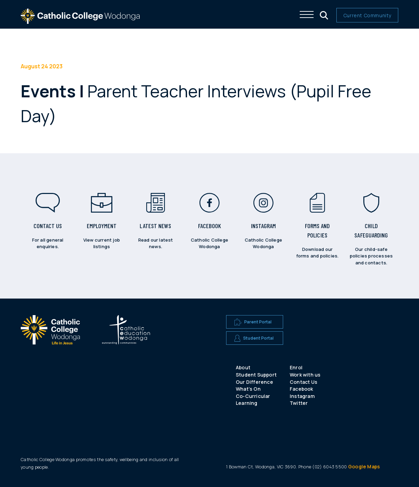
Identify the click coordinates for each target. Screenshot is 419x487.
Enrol (296, 367)
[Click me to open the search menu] (323, 14)
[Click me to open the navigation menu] (307, 14)
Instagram (302, 396)
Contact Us (303, 382)
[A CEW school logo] (50, 349)
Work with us (305, 374)
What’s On (248, 389)
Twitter (299, 403)
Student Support (256, 374)
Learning (247, 403)
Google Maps (364, 466)
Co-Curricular (253, 396)
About (243, 367)
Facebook (301, 389)
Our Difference (254, 382)
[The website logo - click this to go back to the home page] (80, 20)
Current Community (367, 15)
